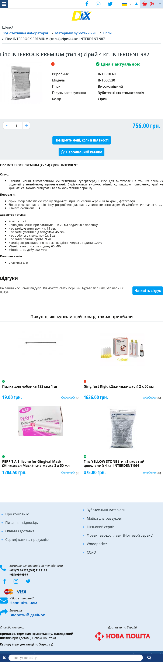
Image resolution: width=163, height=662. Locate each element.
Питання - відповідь (21, 522)
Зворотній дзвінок (27, 615)
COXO (91, 552)
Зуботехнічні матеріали (106, 510)
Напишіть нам (23, 603)
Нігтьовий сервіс (100, 527)
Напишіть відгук (148, 290)
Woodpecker (97, 543)
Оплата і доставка (19, 531)
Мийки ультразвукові (104, 518)
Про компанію (17, 514)
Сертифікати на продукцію (27, 539)
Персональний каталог (84, 152)
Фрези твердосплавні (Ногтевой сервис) (120, 535)
